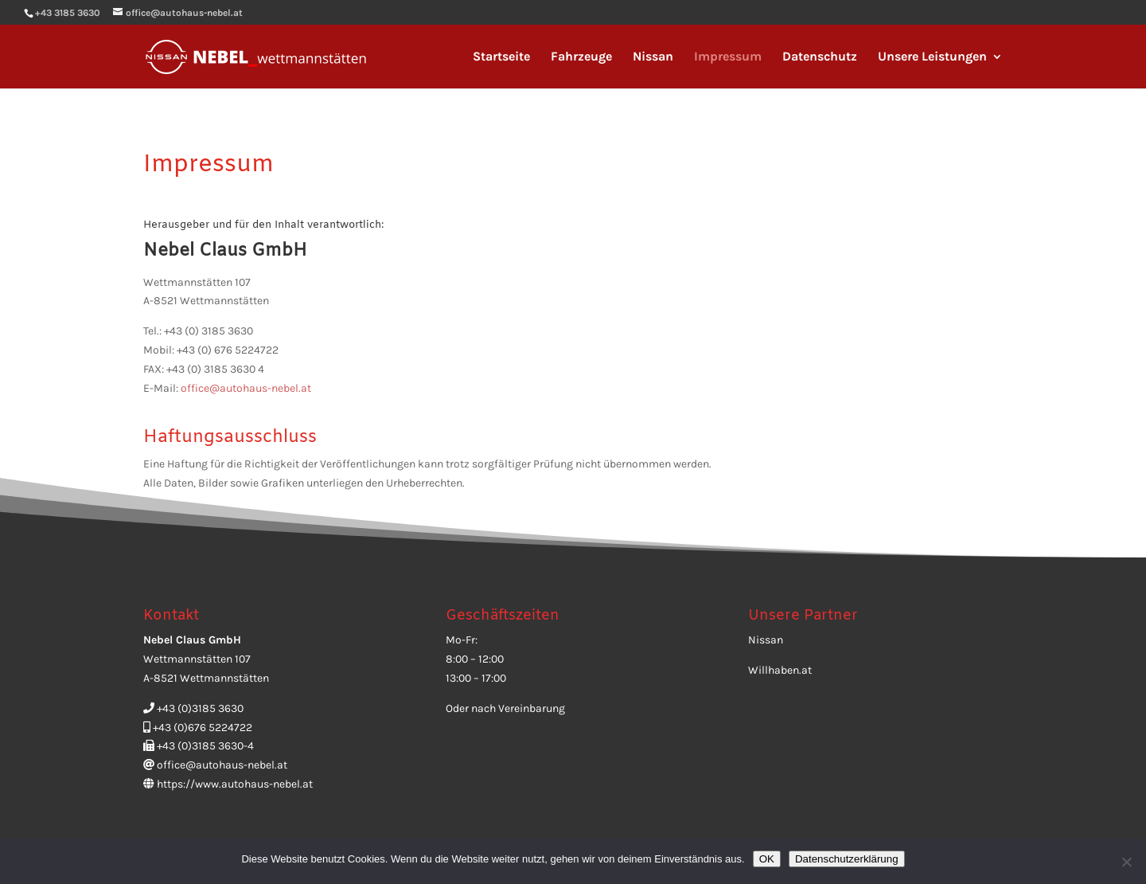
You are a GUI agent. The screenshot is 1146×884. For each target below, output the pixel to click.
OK (766, 859)
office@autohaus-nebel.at (246, 388)
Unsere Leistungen (932, 57)
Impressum (728, 57)
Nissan (653, 57)
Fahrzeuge (581, 57)
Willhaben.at (780, 670)
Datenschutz (819, 57)
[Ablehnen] (1126, 862)
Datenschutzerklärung (846, 859)
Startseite (501, 57)
